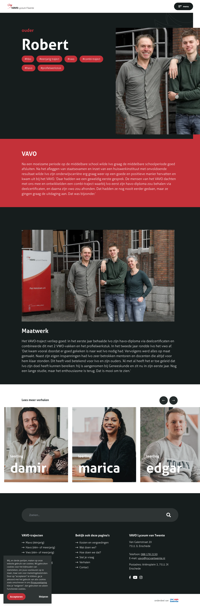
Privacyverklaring (39, 582)
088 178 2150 (149, 554)
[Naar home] (20, 6)
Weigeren (43, 596)
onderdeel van (166, 600)
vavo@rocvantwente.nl (151, 558)
